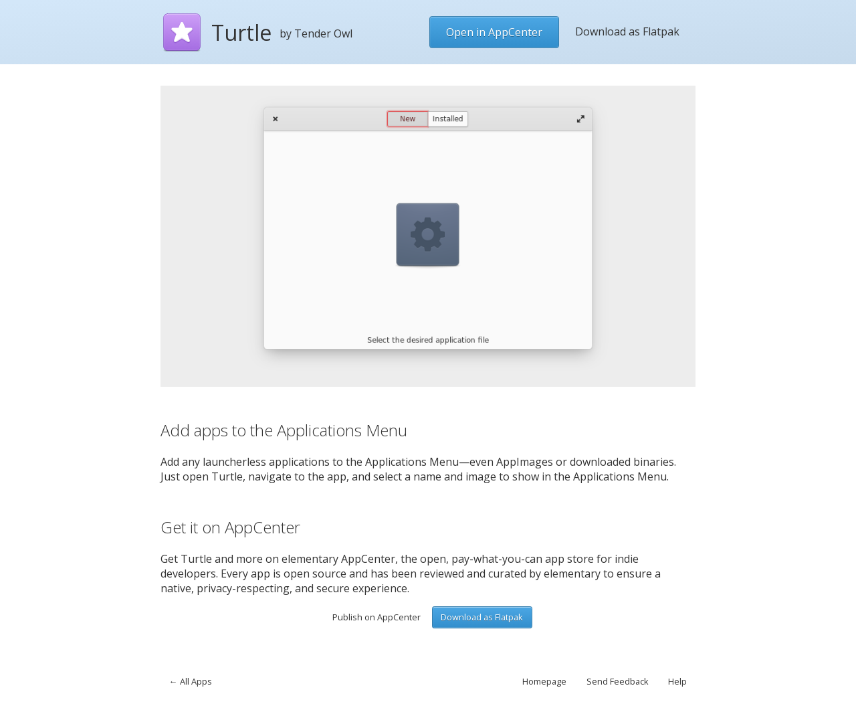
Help (677, 681)
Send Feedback (617, 681)
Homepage (544, 681)
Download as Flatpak (627, 31)
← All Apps (190, 681)
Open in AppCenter (494, 32)
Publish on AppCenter (376, 617)
